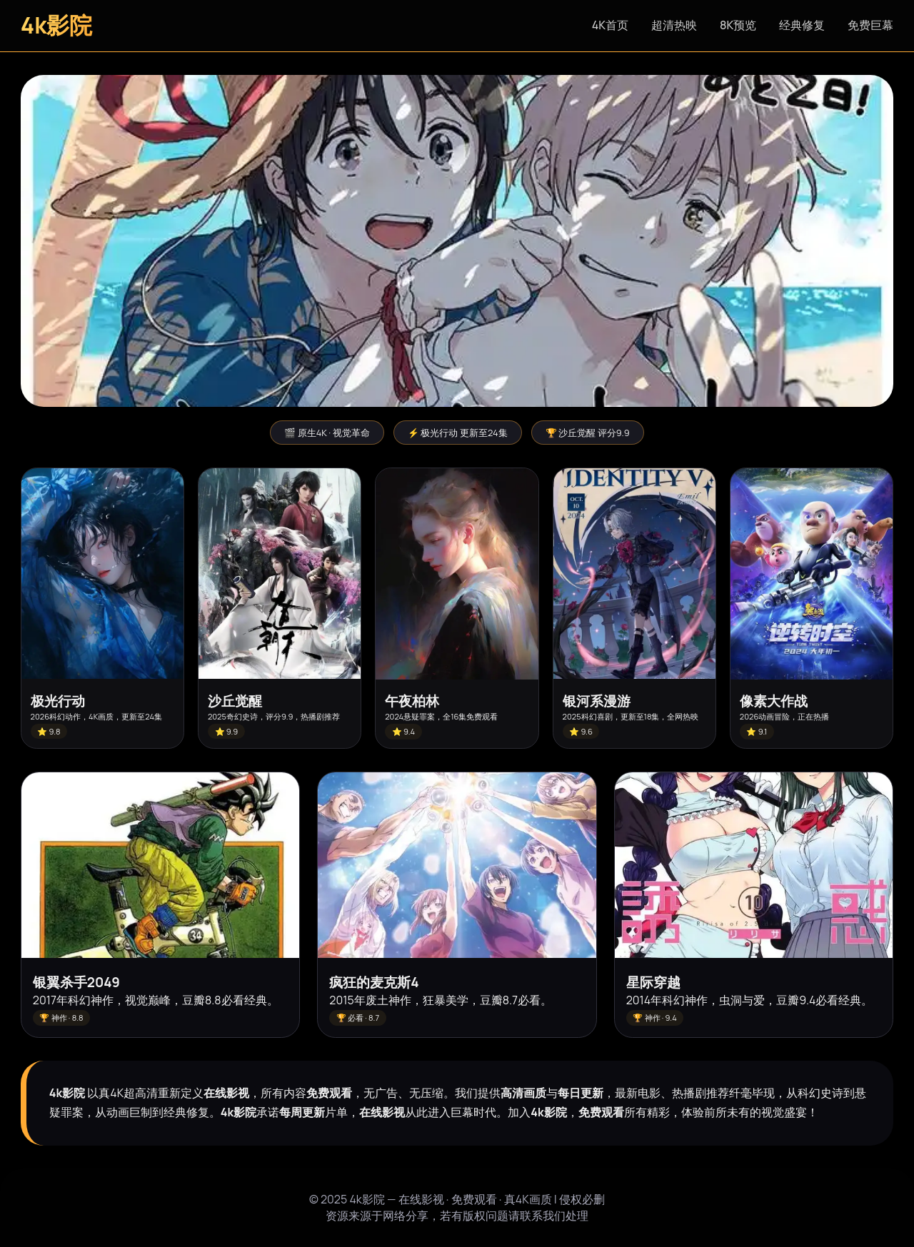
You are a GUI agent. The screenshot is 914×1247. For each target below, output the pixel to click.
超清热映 (674, 25)
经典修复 (802, 25)
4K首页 (610, 25)
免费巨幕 (870, 25)
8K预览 (738, 25)
